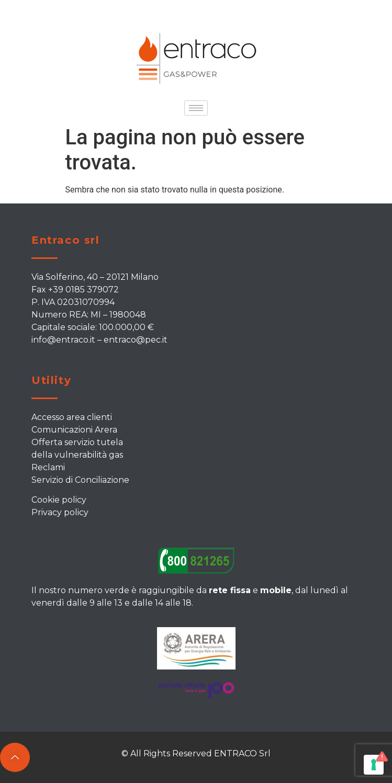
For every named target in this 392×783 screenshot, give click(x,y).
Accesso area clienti (71, 417)
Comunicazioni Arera (74, 430)
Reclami (48, 467)
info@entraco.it (63, 340)
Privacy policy (59, 512)
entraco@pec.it (135, 340)
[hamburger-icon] (196, 108)
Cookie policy (58, 500)
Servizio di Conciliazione (80, 480)
